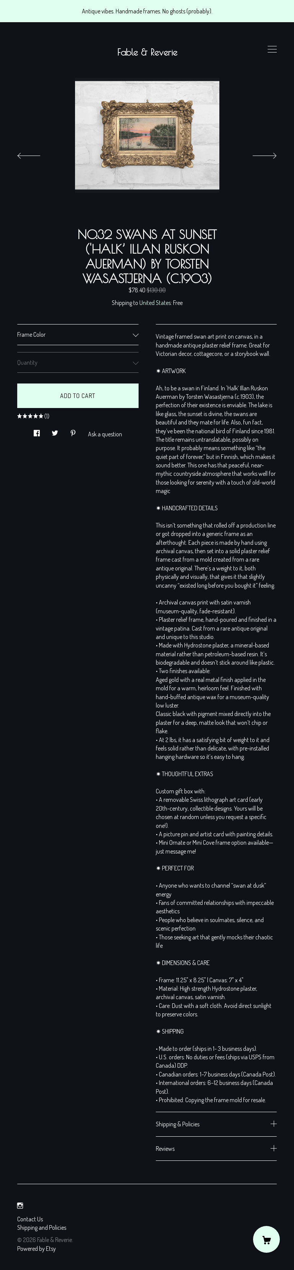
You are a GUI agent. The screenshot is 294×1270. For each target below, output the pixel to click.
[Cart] (266, 1239)
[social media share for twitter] (55, 430)
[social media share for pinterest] (73, 430)
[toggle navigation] (272, 49)
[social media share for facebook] (37, 430)
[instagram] (20, 1205)
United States (155, 302)
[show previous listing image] (36, 153)
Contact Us (30, 1219)
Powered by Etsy (36, 1248)
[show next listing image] (257, 153)
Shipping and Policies (41, 1227)
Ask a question (105, 434)
